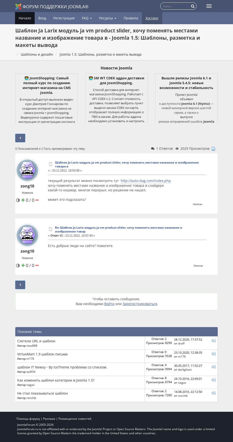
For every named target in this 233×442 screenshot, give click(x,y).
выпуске (186, 117)
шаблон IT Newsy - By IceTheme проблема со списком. (62, 367)
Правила (131, 18)
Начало (25, 18)
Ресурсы (107, 18)
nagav (30, 385)
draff (181, 343)
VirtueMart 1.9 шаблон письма (42, 354)
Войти (109, 303)
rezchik (31, 398)
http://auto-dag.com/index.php (146, 180)
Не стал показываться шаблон (42, 393)
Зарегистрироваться (140, 303)
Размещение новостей (74, 419)
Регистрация (64, 18)
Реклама (49, 419)
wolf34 (30, 372)
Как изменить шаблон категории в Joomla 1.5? (55, 380)
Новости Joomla (116, 68)
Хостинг (152, 18)
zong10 (27, 186)
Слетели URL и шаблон (36, 341)
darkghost (185, 369)
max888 (31, 345)
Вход (42, 18)
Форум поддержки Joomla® (51, 7)
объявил (186, 99)
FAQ (87, 18)
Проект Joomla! (186, 94)
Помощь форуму (28, 419)
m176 (30, 358)
